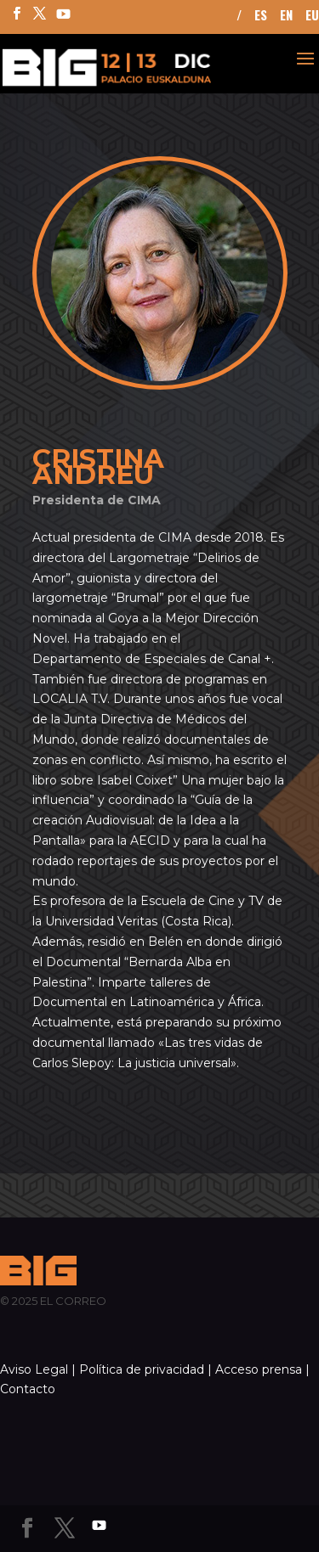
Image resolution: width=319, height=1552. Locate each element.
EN (286, 16)
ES (260, 16)
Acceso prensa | (262, 1369)
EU (312, 16)
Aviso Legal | (38, 1369)
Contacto (27, 1389)
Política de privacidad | (145, 1369)
